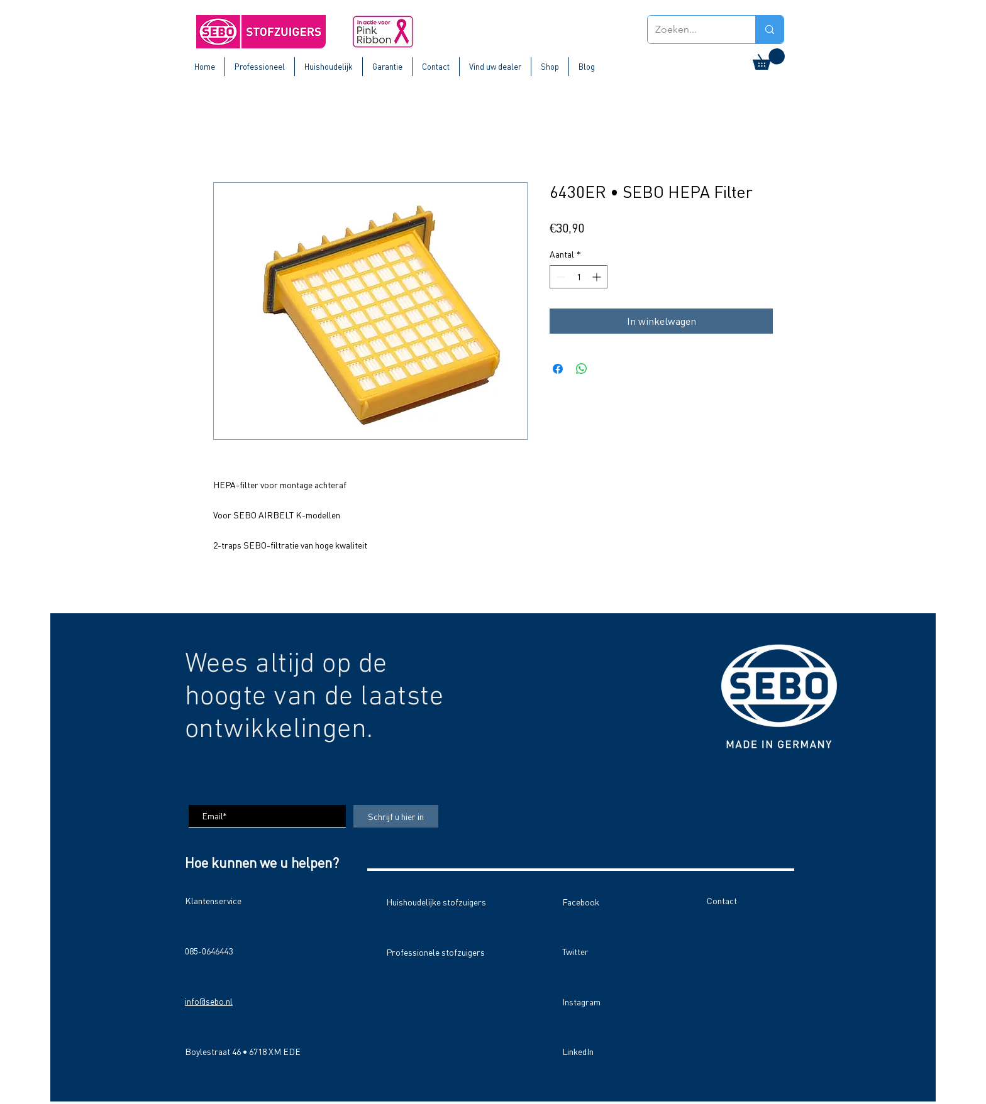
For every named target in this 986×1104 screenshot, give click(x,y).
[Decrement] (559, 277)
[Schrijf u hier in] (395, 816)
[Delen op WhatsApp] (581, 368)
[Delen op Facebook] (557, 368)
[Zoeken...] (692, 29)
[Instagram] (606, 1001)
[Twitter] (606, 951)
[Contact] (751, 900)
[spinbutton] (578, 277)
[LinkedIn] (606, 1051)
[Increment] (598, 277)
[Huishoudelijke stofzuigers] (440, 901)
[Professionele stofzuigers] (435, 952)
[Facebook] (606, 901)
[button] (769, 59)
